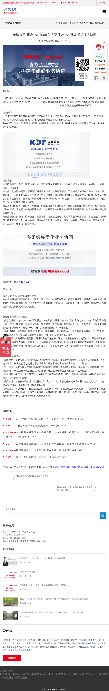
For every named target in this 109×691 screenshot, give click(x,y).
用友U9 (76, 667)
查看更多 (12, 651)
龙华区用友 (7, 670)
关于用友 (8, 624)
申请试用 (101, 3)
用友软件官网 (63, 667)
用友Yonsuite (89, 667)
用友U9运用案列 (96, 23)
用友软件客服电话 (32, 667)
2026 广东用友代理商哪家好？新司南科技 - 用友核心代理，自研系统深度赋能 (54, 592)
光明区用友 (21, 670)
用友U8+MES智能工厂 (29, 565)
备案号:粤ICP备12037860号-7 (54, 683)
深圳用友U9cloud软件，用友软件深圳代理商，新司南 (43, 578)
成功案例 (81, 23)
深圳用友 (48, 667)
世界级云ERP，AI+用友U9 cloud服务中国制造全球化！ (44, 551)
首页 (72, 23)
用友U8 (103, 667)
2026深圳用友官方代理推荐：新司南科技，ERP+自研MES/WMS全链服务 (52, 606)
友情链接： (6, 664)
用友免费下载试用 (10, 667)
